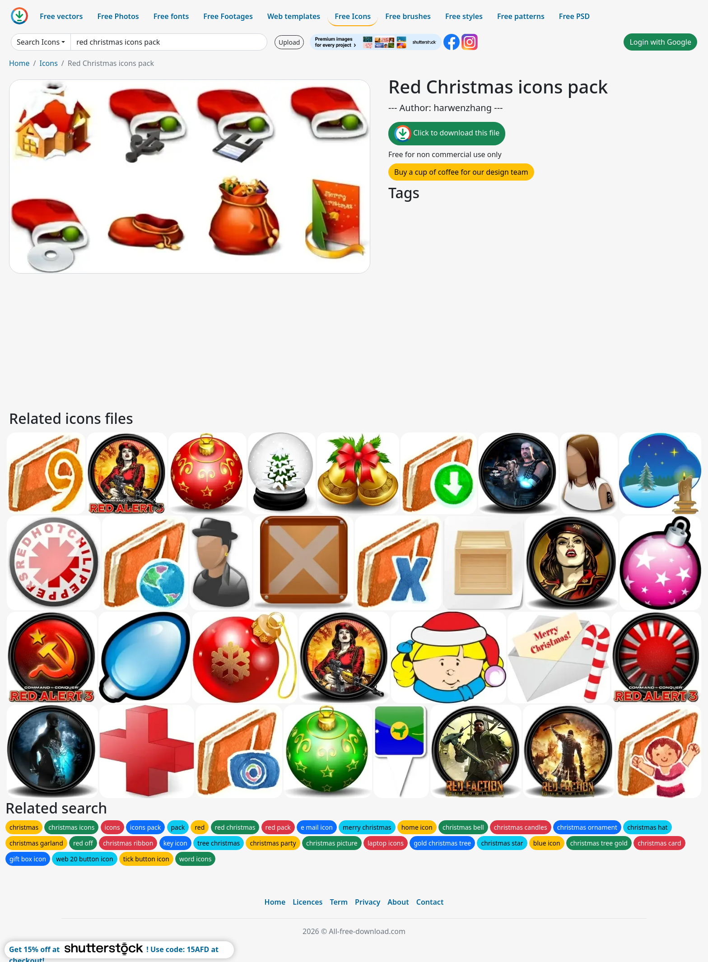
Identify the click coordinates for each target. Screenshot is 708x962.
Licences (307, 902)
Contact (430, 902)
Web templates (293, 16)
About (398, 902)
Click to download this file (446, 133)
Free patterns (521, 16)
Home (19, 63)
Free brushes (408, 16)
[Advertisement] (279, 340)
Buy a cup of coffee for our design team (461, 172)
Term (339, 902)
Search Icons (38, 42)
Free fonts (171, 16)
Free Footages (228, 16)
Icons (48, 63)
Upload (289, 42)
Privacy (367, 902)
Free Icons (353, 16)
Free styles (464, 16)
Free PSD (574, 16)
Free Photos (118, 16)
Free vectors (61, 16)
